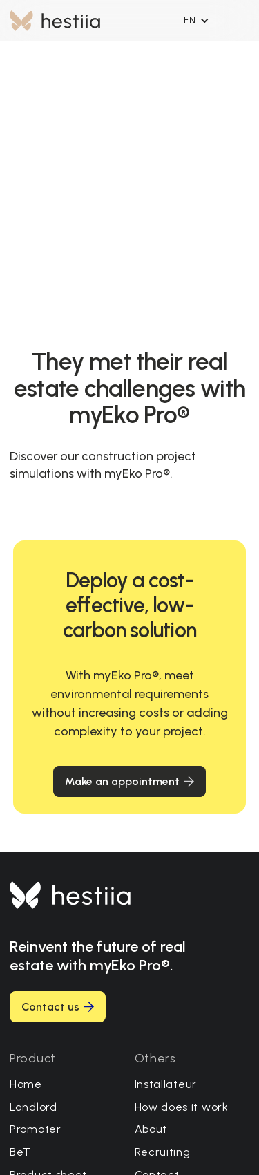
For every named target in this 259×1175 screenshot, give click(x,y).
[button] (196, 21)
